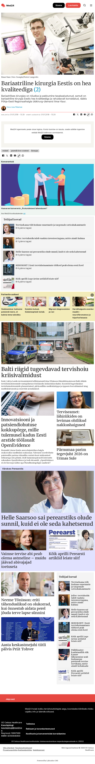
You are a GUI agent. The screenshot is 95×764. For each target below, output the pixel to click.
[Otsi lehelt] (84, 5)
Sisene (58, 5)
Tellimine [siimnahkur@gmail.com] (30, 724)
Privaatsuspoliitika (10, 750)
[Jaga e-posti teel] (84, 114)
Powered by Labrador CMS (47, 761)
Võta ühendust (8, 748)
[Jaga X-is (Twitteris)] (77, 114)
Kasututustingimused (23, 748)
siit (24, 213)
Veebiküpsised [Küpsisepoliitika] (39, 750)
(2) (37, 89)
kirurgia (34, 151)
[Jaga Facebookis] (74, 114)
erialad (5, 151)
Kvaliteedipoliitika (25, 750)
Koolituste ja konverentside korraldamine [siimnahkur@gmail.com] (46, 734)
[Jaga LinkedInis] (81, 114)
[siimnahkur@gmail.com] (40, 728)
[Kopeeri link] (88, 114)
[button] (92, 295)
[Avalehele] (27, 5)
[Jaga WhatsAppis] (92, 114)
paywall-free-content (20, 151)
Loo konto (73, 5)
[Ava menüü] (91, 5)
